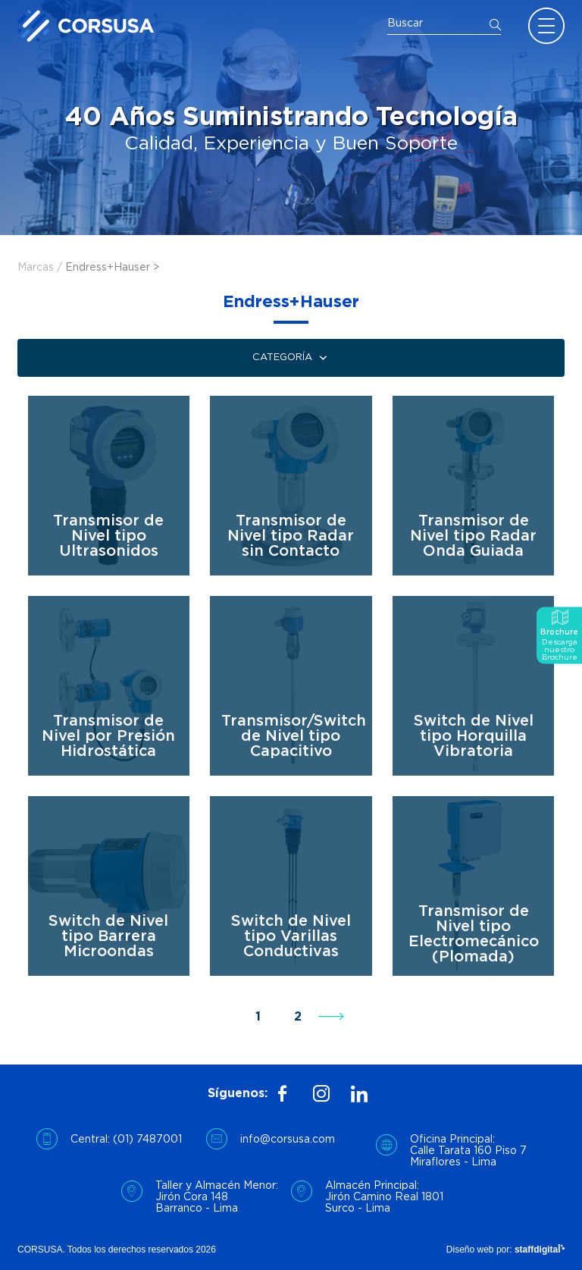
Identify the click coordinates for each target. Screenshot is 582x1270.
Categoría (291, 357)
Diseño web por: (505, 1249)
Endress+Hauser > (112, 267)
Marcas (35, 267)
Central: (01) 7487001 (126, 1139)
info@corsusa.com (287, 1139)
